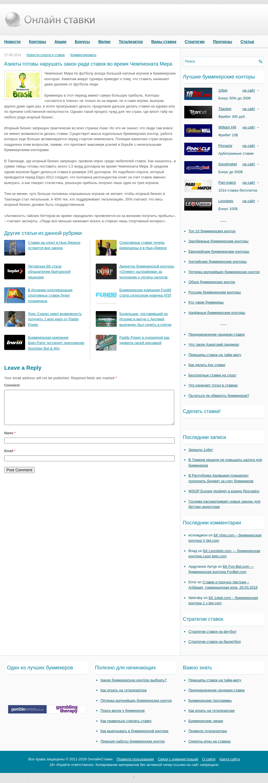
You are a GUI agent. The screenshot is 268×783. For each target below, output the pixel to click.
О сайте (209, 759)
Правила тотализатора (207, 731)
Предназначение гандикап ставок (216, 334)
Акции (60, 41)
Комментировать (83, 55)
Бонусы (82, 41)
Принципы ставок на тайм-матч (214, 355)
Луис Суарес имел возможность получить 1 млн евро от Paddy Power (55, 319)
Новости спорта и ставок (46, 55)
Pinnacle (225, 146)
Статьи (247, 41)
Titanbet (224, 109)
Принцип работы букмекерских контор (132, 741)
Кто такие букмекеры (206, 302)
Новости (12, 41)
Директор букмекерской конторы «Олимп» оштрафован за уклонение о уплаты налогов (146, 271)
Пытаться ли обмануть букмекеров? (218, 395)
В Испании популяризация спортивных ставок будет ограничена (50, 295)
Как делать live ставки (206, 365)
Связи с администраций (178, 759)
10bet (223, 90)
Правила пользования (135, 759)
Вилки (104, 41)
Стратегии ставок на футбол (212, 631)
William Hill (227, 127)
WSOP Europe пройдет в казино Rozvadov (223, 491)
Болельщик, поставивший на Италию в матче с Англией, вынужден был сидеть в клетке (145, 319)
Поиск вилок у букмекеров (122, 710)
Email (9, 458)
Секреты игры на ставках (209, 741)
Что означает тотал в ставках (213, 385)
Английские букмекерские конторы (217, 261)
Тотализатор (131, 41)
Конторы (37, 41)
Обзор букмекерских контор (211, 282)
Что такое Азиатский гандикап (213, 344)
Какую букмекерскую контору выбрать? (133, 680)
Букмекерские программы (210, 700)
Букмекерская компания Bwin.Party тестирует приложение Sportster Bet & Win (56, 342)
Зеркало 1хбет (200, 450)
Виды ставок (163, 41)
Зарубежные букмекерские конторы (218, 241)
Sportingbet (227, 164)
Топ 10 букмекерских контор (212, 231)
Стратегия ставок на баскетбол (214, 641)
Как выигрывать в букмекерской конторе (134, 731)
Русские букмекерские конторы (214, 292)
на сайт (249, 90)
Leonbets (225, 201)
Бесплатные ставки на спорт (212, 375)
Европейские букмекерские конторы (218, 251)
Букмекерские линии (205, 721)
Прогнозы (222, 41)
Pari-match (227, 182)
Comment (12, 385)
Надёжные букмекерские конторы (216, 313)
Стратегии (195, 41)
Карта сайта (229, 759)
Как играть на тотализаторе (123, 690)
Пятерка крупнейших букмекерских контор (224, 272)
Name (10, 440)
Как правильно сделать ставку (126, 721)
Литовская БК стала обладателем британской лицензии (49, 271)
